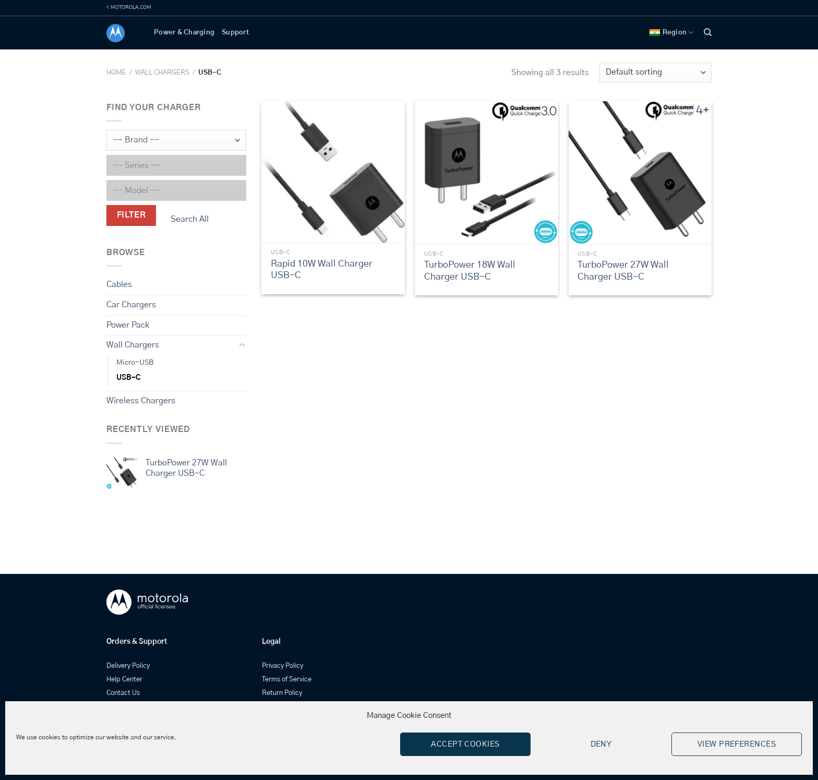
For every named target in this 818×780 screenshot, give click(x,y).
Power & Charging (184, 32)
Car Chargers (131, 305)
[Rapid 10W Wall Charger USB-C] (333, 172)
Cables (119, 284)
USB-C (128, 377)
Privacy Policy (282, 666)
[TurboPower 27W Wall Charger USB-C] (640, 173)
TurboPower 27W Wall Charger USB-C (623, 271)
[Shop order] (655, 73)
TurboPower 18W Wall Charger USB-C (469, 271)
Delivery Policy (128, 666)
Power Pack (127, 324)
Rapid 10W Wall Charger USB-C (321, 270)
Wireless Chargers (140, 401)
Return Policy (282, 693)
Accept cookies (465, 744)
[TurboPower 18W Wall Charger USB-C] (486, 173)
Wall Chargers (162, 72)
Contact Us (123, 693)
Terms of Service (286, 679)
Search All (190, 219)
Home (116, 72)
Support (235, 32)
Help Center (124, 679)
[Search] (708, 32)
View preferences (736, 744)
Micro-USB (134, 362)
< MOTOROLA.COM (128, 7)
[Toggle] (242, 345)
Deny (601, 744)
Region (671, 33)
